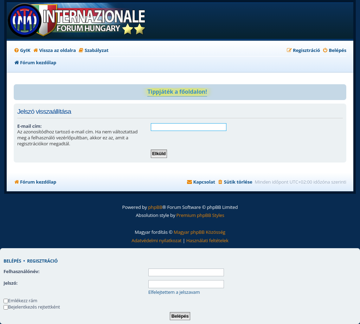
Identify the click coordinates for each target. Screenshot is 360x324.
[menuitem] (22, 50)
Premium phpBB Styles (200, 215)
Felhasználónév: (21, 271)
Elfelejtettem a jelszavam (174, 292)
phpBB (155, 207)
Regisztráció (42, 261)
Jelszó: (11, 283)
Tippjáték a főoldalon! (177, 91)
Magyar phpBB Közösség (199, 232)
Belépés (12, 261)
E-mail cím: (29, 126)
